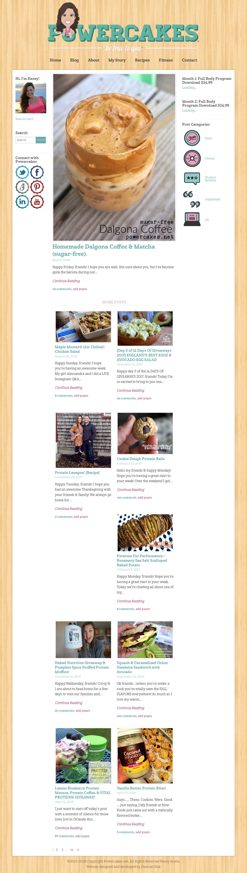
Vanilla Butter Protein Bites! (141, 788)
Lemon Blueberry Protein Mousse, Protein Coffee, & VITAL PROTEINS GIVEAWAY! (83, 793)
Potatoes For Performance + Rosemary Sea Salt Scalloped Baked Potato (142, 560)
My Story (117, 61)
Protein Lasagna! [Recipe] (77, 473)
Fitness (166, 61)
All (207, 219)
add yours (80, 289)
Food (208, 138)
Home (55, 61)
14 (71, 849)
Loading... (189, 88)
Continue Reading (66, 281)
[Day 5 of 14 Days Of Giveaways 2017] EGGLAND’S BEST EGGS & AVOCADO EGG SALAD (144, 355)
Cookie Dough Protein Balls (141, 459)
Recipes (142, 61)
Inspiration (212, 199)
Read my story (24, 119)
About (93, 61)
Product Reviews (210, 179)
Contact (189, 61)
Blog (74, 61)
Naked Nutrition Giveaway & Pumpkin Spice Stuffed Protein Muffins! (82, 667)
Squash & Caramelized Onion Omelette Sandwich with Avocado (142, 667)
